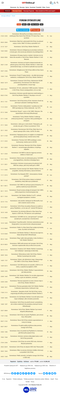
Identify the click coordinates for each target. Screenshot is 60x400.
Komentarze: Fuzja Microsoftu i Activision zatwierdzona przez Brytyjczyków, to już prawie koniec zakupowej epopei (26, 223)
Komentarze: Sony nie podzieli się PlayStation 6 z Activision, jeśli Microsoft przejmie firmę (26, 332)
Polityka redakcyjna (17, 379)
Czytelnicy (19, 361)
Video (43, 7)
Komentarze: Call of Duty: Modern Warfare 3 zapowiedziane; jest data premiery (26, 271)
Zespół (52, 379)
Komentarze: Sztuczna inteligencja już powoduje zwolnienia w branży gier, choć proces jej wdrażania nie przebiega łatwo (26, 51)
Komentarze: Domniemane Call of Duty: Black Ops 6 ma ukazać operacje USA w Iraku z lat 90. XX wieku (26, 130)
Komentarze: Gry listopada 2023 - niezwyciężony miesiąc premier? (26, 175)
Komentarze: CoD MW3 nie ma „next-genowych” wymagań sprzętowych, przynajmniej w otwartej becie (26, 218)
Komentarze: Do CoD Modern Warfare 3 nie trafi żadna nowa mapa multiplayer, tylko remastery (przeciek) (26, 298)
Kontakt (28, 381)
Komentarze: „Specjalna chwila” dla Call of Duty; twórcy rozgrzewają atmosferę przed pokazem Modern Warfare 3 (26, 292)
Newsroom (13, 7)
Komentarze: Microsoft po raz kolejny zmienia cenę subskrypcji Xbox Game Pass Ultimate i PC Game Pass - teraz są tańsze (26, 36)
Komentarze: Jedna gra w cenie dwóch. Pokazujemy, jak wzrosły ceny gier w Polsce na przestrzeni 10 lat (26, 125)
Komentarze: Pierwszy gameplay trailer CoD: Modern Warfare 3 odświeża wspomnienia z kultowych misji (27, 287)
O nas (3, 379)
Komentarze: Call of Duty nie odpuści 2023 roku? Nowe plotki (26, 347)
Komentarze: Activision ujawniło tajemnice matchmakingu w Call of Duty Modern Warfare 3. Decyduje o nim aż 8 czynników (26, 95)
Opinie (27, 7)
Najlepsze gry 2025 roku (41, 365)
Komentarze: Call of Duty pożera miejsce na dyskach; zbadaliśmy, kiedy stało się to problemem (26, 180)
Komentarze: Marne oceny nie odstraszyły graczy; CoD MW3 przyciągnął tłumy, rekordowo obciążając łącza (26, 159)
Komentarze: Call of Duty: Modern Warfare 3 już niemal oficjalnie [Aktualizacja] (26, 310)
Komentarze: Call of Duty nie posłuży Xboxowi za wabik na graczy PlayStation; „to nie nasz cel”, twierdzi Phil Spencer (26, 207)
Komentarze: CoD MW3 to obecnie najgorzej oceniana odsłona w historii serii (26, 154)
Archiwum (26, 361)
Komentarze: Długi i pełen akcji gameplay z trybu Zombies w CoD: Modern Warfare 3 (26, 239)
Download (32, 7)
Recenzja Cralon (17, 11)
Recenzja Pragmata (29, 11)
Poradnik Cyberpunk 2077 (11, 365)
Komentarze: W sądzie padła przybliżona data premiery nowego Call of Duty (26, 326)
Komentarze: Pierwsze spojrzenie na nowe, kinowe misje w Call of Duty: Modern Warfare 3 (26, 282)
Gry (18, 7)
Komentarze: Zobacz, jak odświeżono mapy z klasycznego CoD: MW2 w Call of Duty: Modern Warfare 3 (26, 260)
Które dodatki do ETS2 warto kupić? (45, 11)
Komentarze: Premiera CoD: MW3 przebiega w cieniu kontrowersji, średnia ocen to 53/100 (26, 141)
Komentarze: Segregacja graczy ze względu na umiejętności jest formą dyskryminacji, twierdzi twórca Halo (26, 136)
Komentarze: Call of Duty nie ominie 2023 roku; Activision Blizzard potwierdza (26, 342)
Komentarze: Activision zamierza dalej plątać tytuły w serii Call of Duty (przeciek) (26, 337)
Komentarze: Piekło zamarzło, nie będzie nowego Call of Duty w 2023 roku (26, 356)
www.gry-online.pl (5, 15)
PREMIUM (7, 11)
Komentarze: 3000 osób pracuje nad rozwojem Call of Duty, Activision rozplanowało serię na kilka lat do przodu (26, 244)
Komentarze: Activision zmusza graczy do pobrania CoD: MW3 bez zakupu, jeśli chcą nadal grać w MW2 (26, 164)
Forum (48, 7)
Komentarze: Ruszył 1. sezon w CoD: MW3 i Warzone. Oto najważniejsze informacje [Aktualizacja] (26, 112)
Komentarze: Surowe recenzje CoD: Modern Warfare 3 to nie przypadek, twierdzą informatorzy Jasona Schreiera (26, 170)
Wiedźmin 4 (52, 365)
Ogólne (24, 24)
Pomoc (32, 381)
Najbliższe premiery (30, 368)
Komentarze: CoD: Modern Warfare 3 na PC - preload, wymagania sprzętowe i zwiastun (26, 196)
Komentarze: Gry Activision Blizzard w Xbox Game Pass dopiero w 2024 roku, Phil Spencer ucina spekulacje (26, 212)
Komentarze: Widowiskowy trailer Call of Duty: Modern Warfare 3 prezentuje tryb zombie (26, 255)
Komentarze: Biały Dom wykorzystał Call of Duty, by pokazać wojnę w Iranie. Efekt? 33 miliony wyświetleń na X (26, 42)
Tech (41, 24)
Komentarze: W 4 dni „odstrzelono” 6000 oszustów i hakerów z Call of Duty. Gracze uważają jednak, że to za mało (27, 89)
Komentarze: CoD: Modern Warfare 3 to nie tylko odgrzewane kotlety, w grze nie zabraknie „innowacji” (26, 276)
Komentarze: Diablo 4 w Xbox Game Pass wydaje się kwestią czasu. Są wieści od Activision (26, 228)
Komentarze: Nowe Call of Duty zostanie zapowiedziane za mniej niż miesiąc (26, 321)
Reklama (47, 379)
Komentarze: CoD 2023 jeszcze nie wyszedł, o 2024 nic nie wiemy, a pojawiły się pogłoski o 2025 (26, 266)
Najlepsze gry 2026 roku (26, 365)
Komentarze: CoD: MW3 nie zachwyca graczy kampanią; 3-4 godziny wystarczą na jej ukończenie (26, 186)
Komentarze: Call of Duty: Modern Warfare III (26, 46)
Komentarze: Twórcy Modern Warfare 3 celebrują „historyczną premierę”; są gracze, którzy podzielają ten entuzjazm (26, 119)
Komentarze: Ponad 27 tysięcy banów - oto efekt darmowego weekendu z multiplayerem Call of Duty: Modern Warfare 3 (26, 76)
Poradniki (38, 7)
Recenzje (22, 7)
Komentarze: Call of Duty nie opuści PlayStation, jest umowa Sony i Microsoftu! (26, 316)
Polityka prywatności (29, 379)
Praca (56, 379)
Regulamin (13, 361)
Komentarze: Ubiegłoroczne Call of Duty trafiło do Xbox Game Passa (26, 71)
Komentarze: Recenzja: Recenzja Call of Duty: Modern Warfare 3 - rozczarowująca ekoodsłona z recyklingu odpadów (26, 147)
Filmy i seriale (34, 24)
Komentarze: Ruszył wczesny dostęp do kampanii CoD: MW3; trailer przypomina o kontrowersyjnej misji (26, 191)
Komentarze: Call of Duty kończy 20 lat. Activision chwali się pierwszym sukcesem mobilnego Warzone (26, 102)
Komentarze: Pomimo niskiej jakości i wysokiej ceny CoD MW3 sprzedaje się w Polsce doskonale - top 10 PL (26, 107)
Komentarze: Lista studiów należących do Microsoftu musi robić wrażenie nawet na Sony (26, 202)
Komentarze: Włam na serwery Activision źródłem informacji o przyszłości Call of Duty (26, 351)
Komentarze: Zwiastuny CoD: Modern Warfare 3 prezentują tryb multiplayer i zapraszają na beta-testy (26, 250)
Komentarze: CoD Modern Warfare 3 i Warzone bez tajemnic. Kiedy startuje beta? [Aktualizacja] (26, 234)
